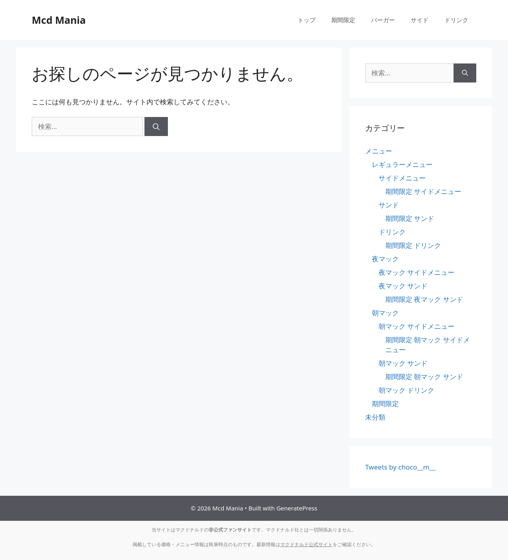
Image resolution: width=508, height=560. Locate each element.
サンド (389, 204)
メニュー (378, 150)
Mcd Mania (59, 20)
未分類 (375, 417)
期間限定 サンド (409, 218)
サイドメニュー (402, 177)
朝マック (385, 312)
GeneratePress (296, 508)
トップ (307, 20)
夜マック (385, 258)
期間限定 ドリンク (413, 245)
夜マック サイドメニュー (416, 272)
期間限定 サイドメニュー (423, 191)
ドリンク (456, 20)
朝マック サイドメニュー (416, 326)
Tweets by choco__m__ (400, 467)
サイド (420, 20)
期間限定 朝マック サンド (424, 376)
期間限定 (343, 20)
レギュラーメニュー (402, 164)
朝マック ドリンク (406, 390)
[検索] (156, 126)
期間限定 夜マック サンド (424, 299)
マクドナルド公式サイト (306, 544)
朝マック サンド (403, 363)
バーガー (383, 20)
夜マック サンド (403, 285)
